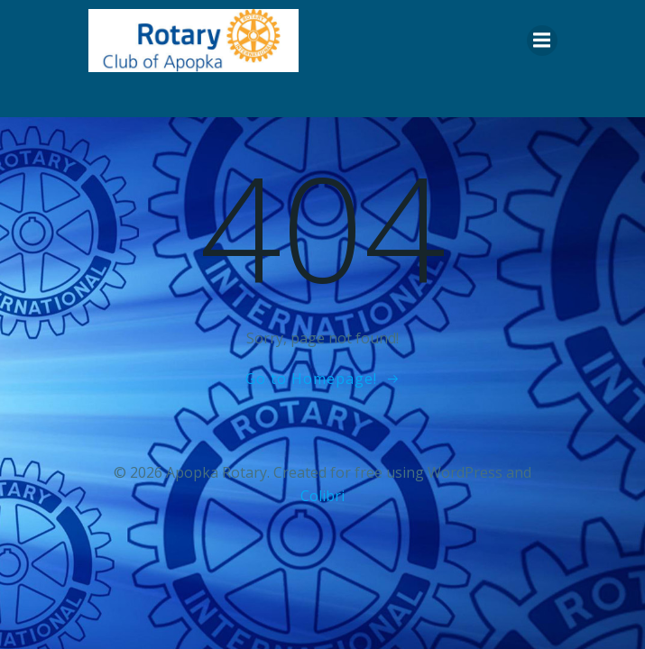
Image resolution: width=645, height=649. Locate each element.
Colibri (322, 496)
